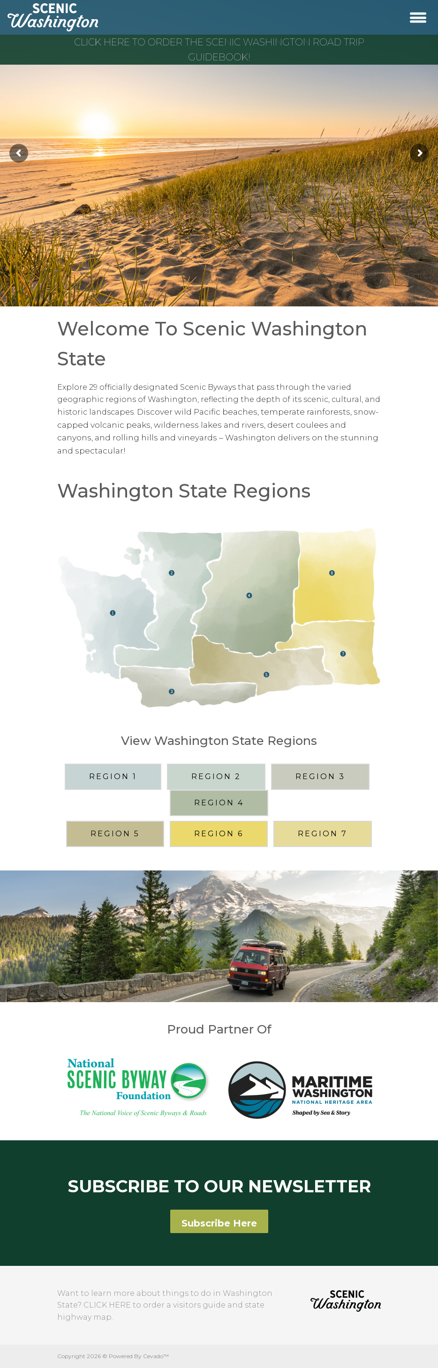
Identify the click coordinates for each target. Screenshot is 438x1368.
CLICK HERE (107, 1305)
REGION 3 (320, 776)
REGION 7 (322, 833)
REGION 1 (113, 776)
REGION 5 (115, 833)
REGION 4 (219, 802)
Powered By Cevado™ (139, 1356)
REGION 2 (216, 776)
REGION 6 (218, 833)
